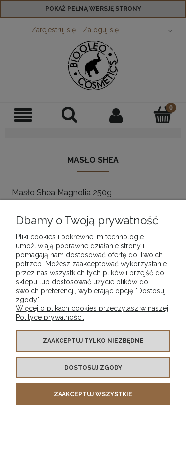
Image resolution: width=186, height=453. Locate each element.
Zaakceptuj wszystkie (93, 394)
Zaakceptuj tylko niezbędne (93, 340)
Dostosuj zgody (93, 367)
